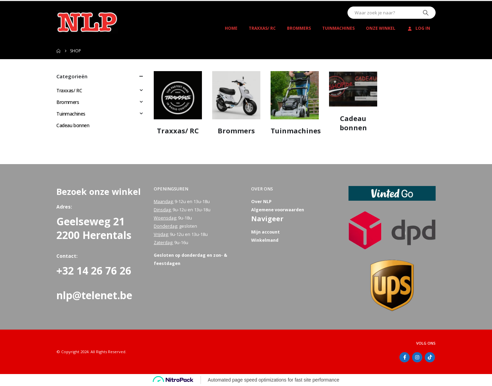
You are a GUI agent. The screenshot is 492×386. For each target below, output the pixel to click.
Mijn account (265, 232)
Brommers (299, 28)
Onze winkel (380, 28)
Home (231, 28)
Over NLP (261, 201)
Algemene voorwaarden (277, 210)
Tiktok (430, 357)
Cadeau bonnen (73, 125)
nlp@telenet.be (94, 295)
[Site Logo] (87, 22)
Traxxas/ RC (262, 28)
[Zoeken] (425, 12)
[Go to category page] (178, 95)
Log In (418, 28)
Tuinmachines (338, 28)
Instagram (417, 357)
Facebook (404, 357)
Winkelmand (264, 240)
